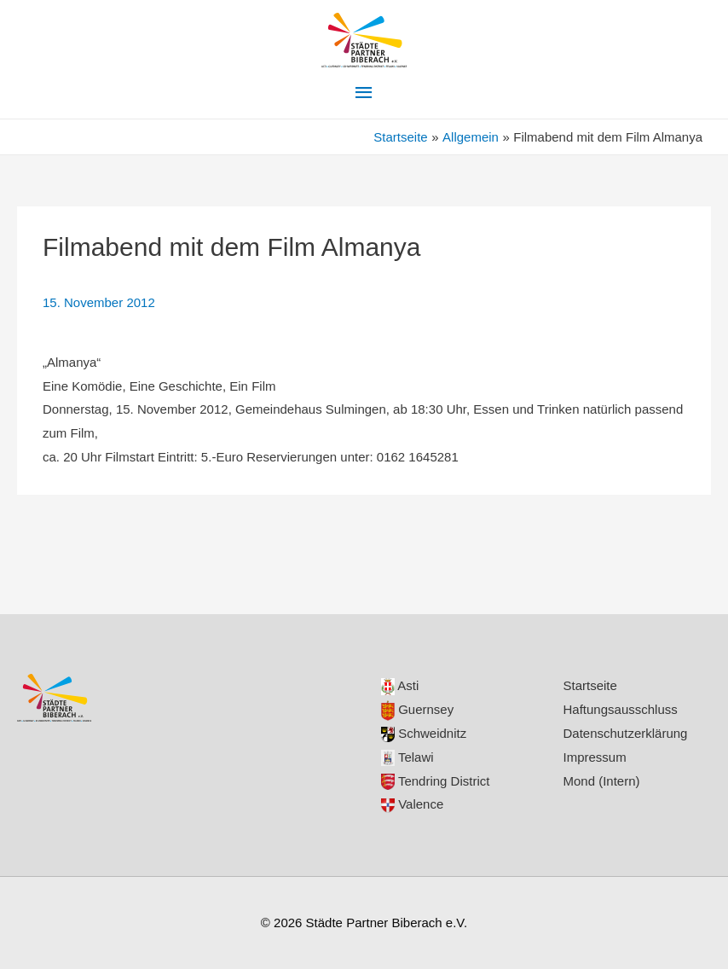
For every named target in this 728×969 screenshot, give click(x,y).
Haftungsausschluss (620, 709)
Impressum (595, 757)
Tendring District (435, 781)
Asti (400, 685)
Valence (412, 804)
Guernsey (417, 709)
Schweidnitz (423, 733)
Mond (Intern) (601, 781)
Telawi (407, 757)
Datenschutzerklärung (625, 733)
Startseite (590, 685)
